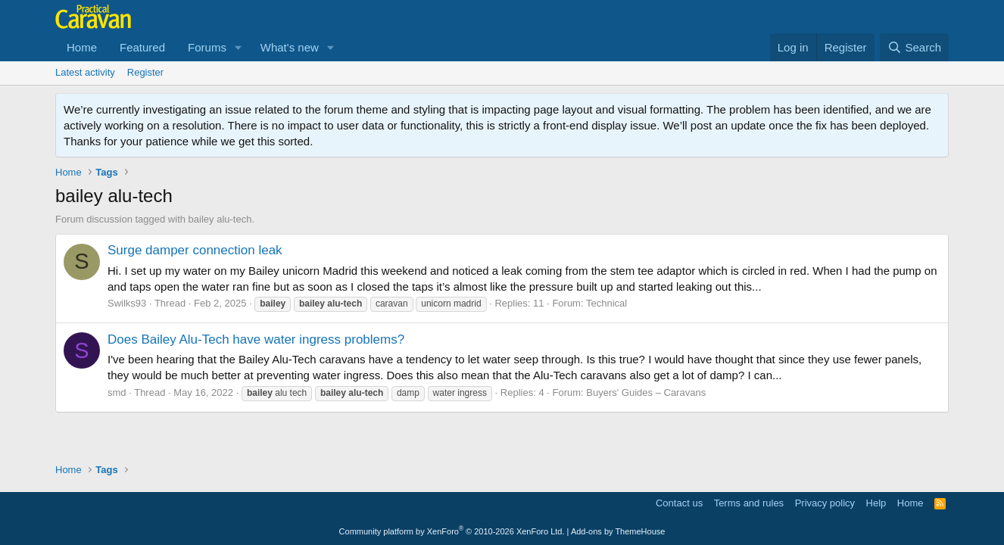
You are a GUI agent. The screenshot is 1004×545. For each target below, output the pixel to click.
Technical (606, 303)
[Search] (914, 47)
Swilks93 (127, 303)
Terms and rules (749, 503)
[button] (238, 47)
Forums (207, 47)
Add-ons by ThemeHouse (618, 531)
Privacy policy (825, 503)
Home (82, 47)
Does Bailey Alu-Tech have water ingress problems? (256, 339)
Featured (142, 47)
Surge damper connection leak (195, 250)
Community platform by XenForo (452, 531)
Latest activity (85, 72)
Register (145, 72)
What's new (289, 47)
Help (876, 503)
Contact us (679, 503)
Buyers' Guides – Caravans (646, 392)
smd (117, 392)
